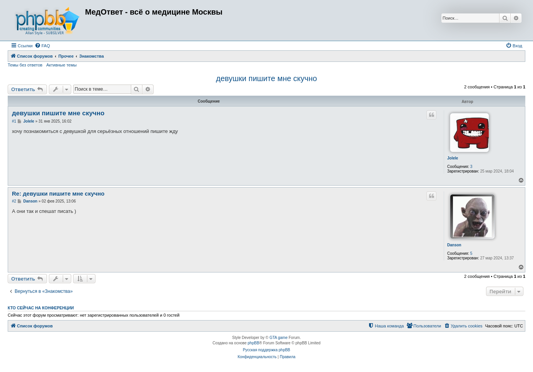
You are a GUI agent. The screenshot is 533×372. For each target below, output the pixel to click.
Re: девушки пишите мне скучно (58, 193)
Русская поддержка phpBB (266, 350)
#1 (14, 121)
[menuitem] (42, 45)
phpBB (253, 343)
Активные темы (61, 65)
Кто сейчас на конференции (41, 308)
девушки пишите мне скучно (266, 78)
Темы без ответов (25, 65)
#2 (14, 201)
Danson (454, 245)
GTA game (278, 337)
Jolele (452, 158)
